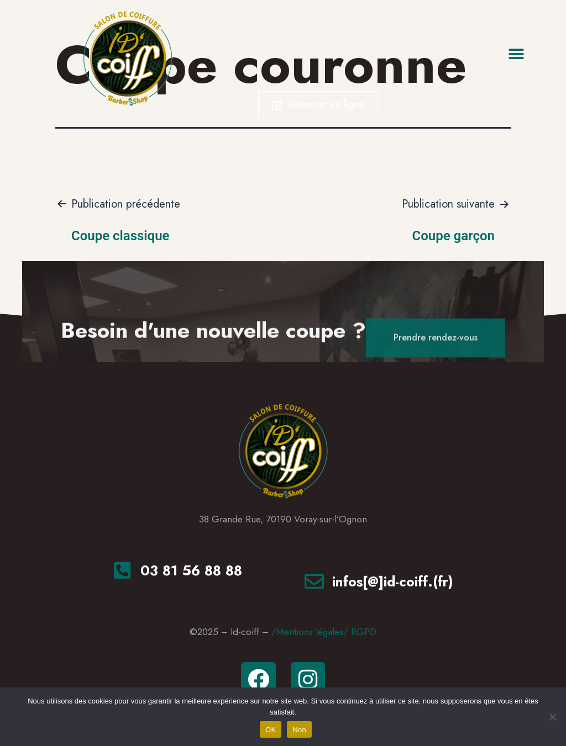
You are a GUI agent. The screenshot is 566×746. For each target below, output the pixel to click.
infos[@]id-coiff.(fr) (392, 581)
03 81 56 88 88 (191, 570)
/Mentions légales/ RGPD (323, 631)
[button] (516, 53)
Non (299, 730)
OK (270, 730)
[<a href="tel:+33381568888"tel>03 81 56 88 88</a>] (122, 570)
